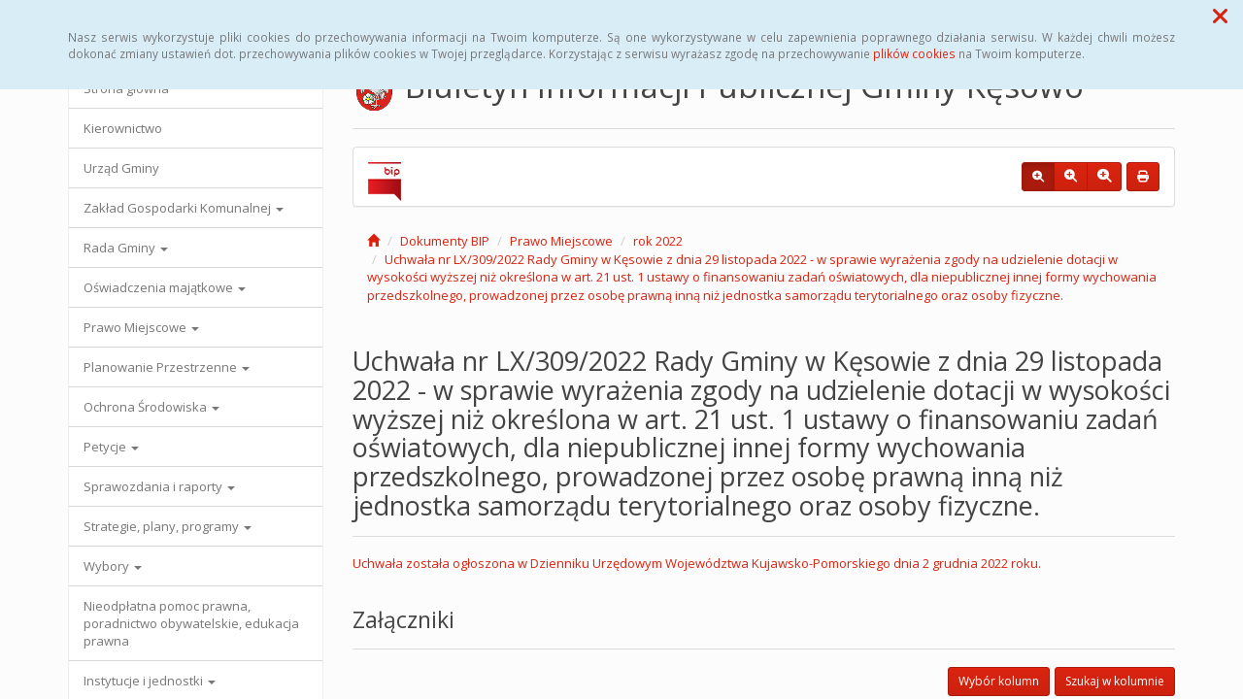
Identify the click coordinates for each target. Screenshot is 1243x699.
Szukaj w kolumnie (1114, 681)
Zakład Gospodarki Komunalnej (184, 207)
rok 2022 (658, 241)
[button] (1220, 15)
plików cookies (914, 53)
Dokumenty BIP (444, 241)
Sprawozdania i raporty (159, 486)
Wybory (113, 566)
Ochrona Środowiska (151, 407)
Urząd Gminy (121, 168)
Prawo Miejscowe (141, 327)
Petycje (111, 446)
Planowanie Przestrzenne (167, 367)
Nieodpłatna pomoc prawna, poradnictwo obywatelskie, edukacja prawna (191, 623)
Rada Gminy (126, 247)
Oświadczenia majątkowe (165, 287)
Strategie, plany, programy (168, 526)
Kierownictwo (123, 128)
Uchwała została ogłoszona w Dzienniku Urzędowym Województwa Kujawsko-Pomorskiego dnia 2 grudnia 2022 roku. (697, 563)
